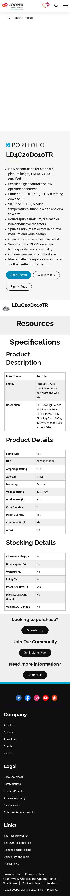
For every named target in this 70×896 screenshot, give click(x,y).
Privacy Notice (34, 874)
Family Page (19, 286)
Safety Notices (12, 784)
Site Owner (10, 883)
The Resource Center (16, 835)
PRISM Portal (11, 864)
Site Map (50, 883)
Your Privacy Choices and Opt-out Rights (29, 879)
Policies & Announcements (19, 812)
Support (8, 753)
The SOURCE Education (17, 842)
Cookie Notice (31, 883)
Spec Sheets (18, 275)
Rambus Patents (13, 791)
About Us (9, 725)
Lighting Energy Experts (17, 849)
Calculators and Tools (16, 856)
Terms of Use (11, 874)
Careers (8, 732)
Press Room (11, 739)
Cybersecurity (12, 805)
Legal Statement (13, 776)
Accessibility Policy (15, 798)
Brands (8, 746)
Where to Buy (46, 275)
